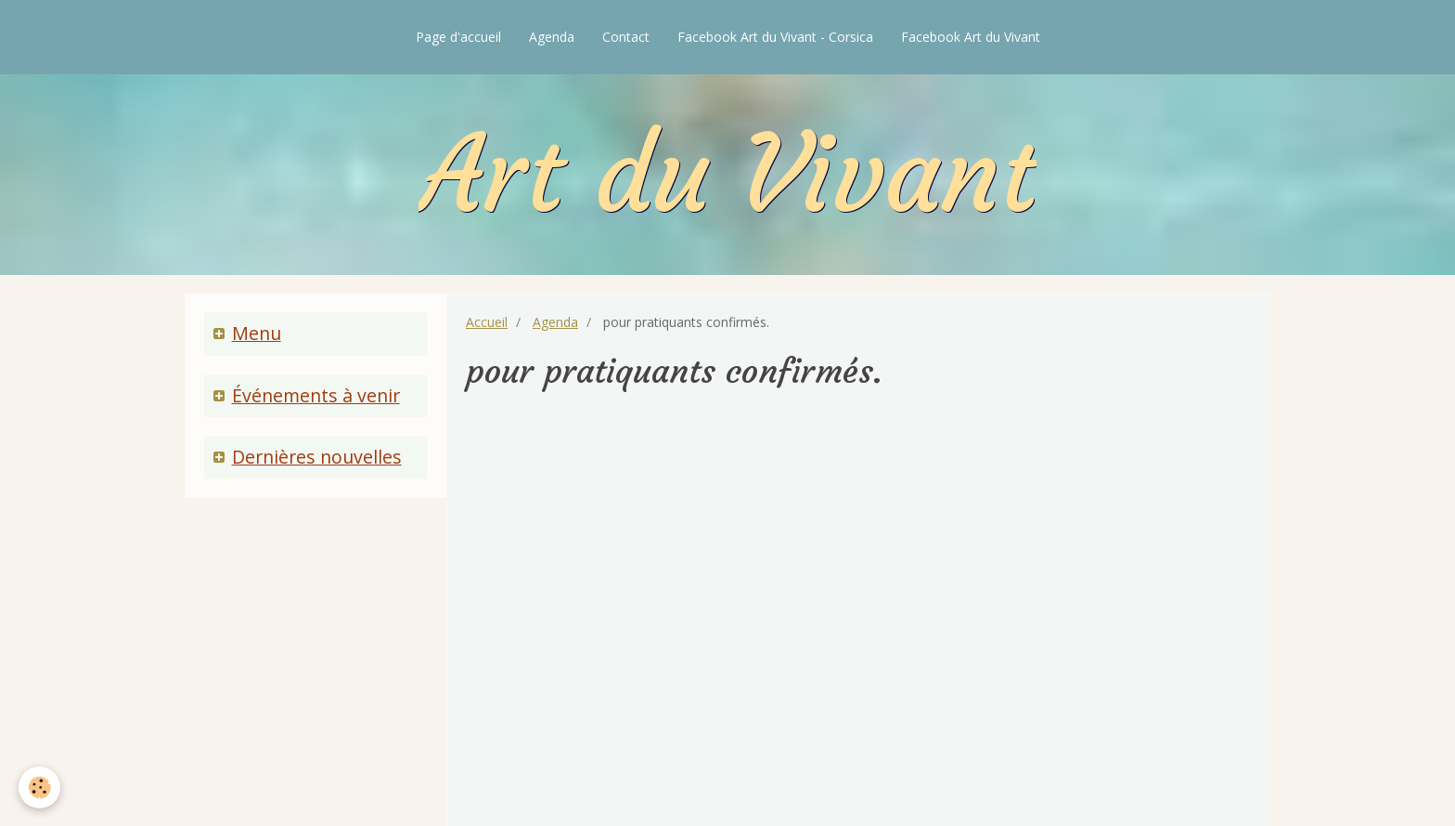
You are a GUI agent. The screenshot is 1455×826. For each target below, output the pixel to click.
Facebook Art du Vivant (970, 37)
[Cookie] (39, 787)
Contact (626, 37)
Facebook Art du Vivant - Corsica (775, 37)
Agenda (551, 37)
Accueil (487, 322)
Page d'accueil (458, 37)
